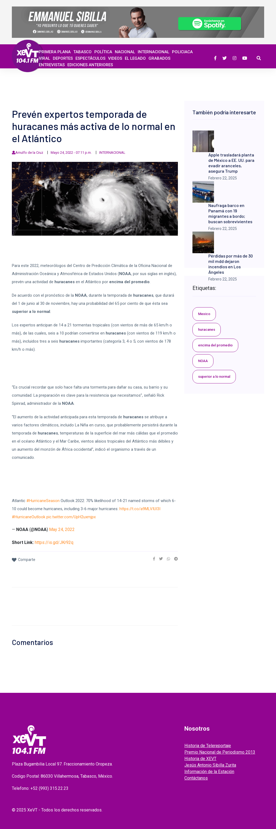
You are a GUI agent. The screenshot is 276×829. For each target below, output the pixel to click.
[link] (154, 559)
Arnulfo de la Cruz (29, 153)
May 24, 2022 (62, 529)
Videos (115, 58)
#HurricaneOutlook (28, 516)
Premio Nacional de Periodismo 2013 (219, 752)
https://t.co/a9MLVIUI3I (139, 508)
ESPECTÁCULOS (90, 58)
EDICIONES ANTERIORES (90, 64)
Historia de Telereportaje (207, 745)
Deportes (63, 58)
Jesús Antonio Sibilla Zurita (210, 765)
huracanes (206, 329)
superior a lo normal (214, 377)
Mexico (204, 314)
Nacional (125, 51)
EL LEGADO (135, 58)
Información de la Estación (209, 771)
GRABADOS (159, 58)
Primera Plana (55, 51)
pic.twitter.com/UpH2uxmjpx (71, 516)
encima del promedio (215, 345)
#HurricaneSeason (43, 500)
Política (103, 51)
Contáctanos (196, 778)
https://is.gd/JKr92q (54, 542)
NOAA (203, 361)
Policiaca (182, 51)
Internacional (153, 51)
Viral (44, 58)
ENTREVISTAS (52, 64)
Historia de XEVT (200, 758)
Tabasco (82, 51)
